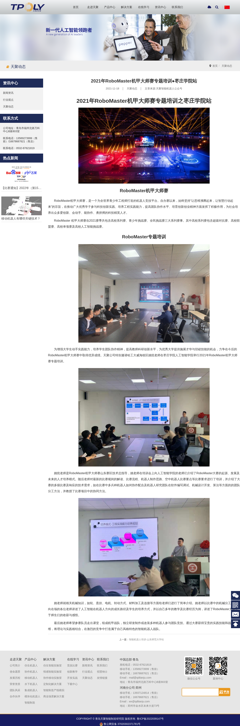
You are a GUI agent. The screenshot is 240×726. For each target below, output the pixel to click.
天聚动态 (228, 63)
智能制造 (30, 700)
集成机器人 (31, 687)
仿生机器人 (31, 663)
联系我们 (177, 7)
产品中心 (109, 7)
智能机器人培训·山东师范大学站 (141, 637)
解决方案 (126, 7)
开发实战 (72, 675)
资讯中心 (160, 7)
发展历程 (15, 675)
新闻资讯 (87, 663)
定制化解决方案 (52, 681)
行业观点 (87, 669)
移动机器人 (31, 675)
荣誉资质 (15, 681)
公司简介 (15, 663)
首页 (76, 7)
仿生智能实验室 (52, 663)
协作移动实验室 (52, 675)
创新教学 (72, 669)
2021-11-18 (112, 86)
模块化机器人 (32, 693)
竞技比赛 (72, 663)
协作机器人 (31, 669)
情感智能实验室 (52, 669)
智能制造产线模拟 (53, 687)
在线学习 (143, 7)
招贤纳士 (102, 669)
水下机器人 (31, 681)
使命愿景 (15, 669)
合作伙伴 (15, 693)
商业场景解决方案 (53, 693)
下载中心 (72, 681)
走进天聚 (92, 7)
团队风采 (15, 687)
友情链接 (102, 675)
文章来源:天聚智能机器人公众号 (163, 86)
